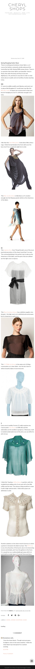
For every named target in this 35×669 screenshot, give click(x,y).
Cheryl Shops (17, 6)
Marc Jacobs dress (9, 196)
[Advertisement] (17, 33)
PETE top (30, 546)
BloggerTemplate (26, 667)
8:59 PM (5, 649)
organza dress (8, 250)
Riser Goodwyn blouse (10, 312)
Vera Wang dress (14, 142)
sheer (8, 620)
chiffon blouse (17, 482)
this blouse (12, 427)
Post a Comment (8, 653)
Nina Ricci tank (5, 90)
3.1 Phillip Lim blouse (10, 364)
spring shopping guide (19, 620)
